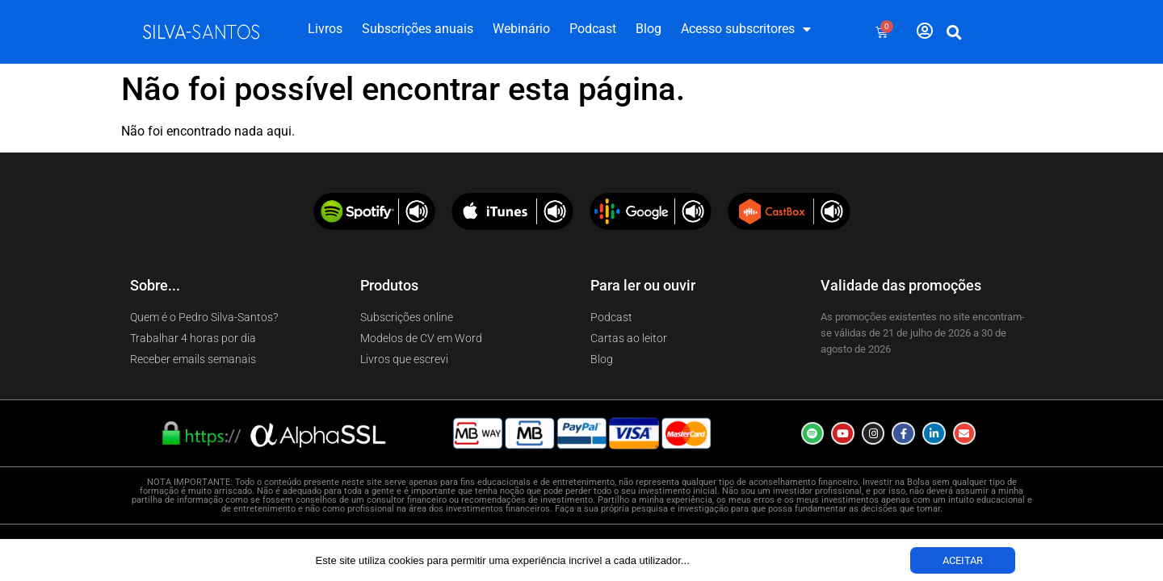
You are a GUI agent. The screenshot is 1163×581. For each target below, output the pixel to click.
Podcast (592, 28)
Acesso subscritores (746, 29)
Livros (325, 28)
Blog (648, 28)
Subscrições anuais (417, 28)
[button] (954, 32)
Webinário (521, 28)
